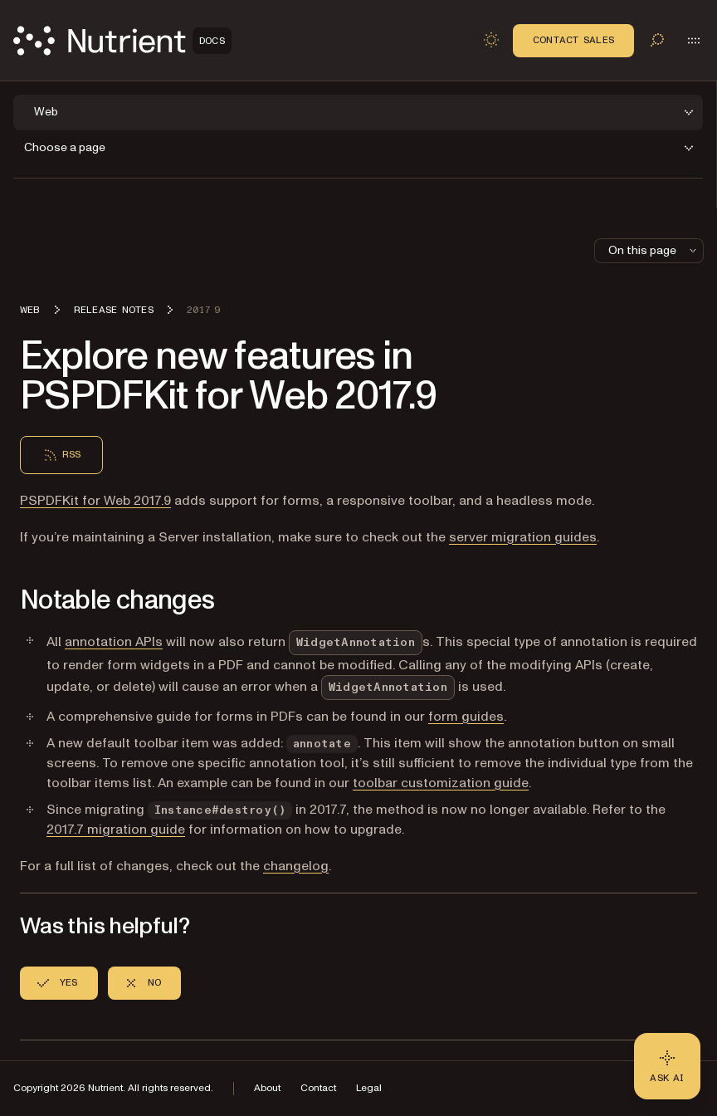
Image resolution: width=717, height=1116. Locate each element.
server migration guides (523, 537)
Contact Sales (573, 40)
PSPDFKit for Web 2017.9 (95, 501)
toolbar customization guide (441, 783)
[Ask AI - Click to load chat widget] (667, 1066)
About (267, 1088)
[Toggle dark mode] (491, 39)
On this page (654, 250)
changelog (296, 866)
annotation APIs (114, 642)
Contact (318, 1088)
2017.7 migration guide (115, 829)
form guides (466, 716)
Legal (369, 1088)
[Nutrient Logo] (122, 41)
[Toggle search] (657, 39)
